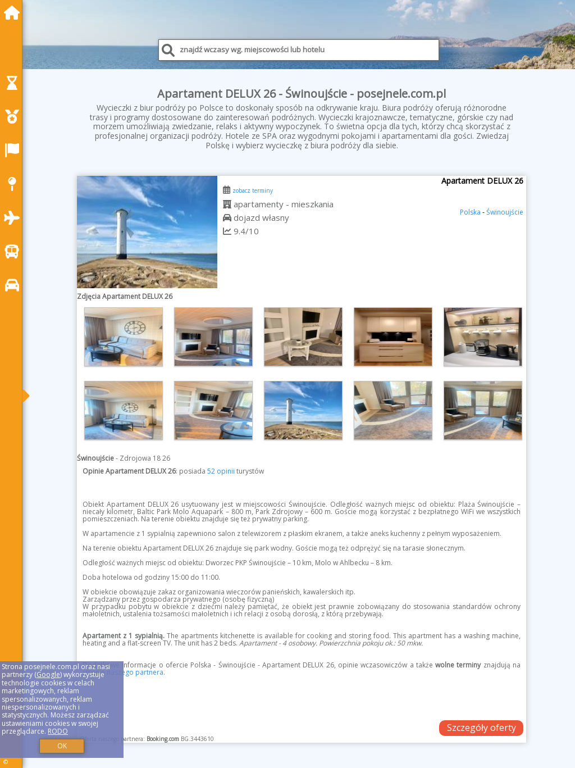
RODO (58, 731)
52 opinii (221, 471)
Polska (470, 212)
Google (48, 674)
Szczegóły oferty (481, 727)
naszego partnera (135, 672)
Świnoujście (504, 212)
